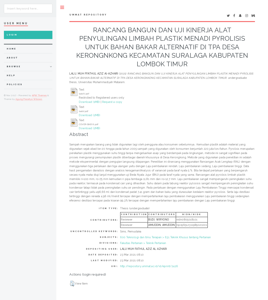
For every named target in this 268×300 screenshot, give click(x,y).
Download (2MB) (89, 115)
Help (11, 75)
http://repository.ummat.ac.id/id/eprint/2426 (149, 266)
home (11, 49)
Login (12, 35)
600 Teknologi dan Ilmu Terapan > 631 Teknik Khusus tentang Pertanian (165, 237)
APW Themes (39, 95)
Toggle (62, 7)
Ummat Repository (88, 14)
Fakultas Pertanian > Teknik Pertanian (143, 243)
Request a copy (112, 101)
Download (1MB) (89, 101)
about (12, 58)
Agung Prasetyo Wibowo (28, 99)
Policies (15, 84)
